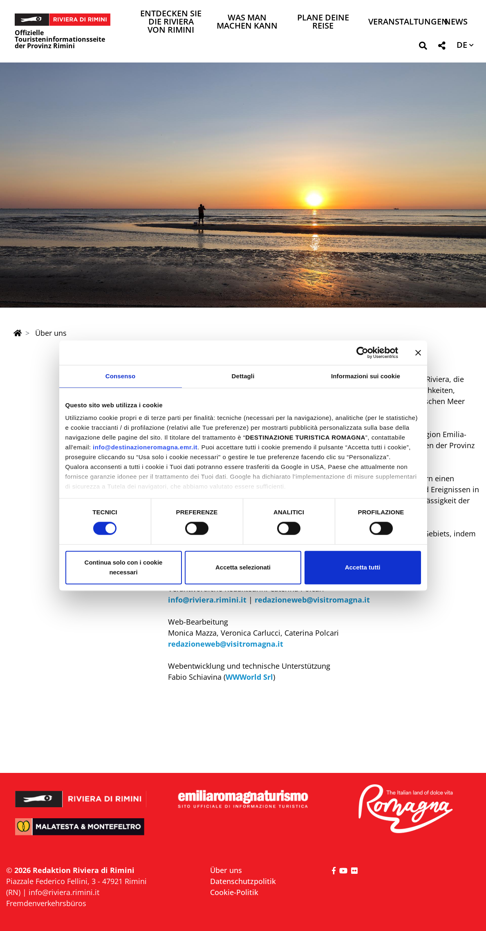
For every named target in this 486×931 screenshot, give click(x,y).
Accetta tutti (363, 567)
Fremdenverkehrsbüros (46, 903)
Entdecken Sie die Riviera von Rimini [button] (171, 22)
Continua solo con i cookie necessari (124, 567)
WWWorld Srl (249, 677)
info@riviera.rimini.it (207, 600)
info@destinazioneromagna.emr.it (145, 447)
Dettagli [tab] (243, 376)
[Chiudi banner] (418, 352)
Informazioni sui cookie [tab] (365, 376)
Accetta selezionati (243, 567)
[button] (423, 47)
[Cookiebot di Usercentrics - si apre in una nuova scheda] (362, 352)
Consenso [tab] (120, 376)
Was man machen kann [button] (247, 22)
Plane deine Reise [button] (323, 22)
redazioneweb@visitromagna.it (312, 600)
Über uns (226, 870)
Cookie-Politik (234, 892)
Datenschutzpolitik (243, 881)
